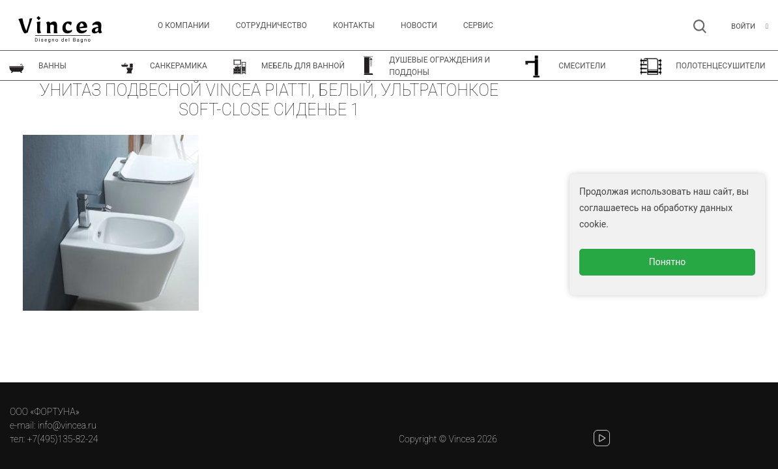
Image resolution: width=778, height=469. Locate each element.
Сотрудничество (271, 25)
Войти (743, 26)
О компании (184, 25)
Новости (419, 25)
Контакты (354, 25)
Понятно (667, 262)
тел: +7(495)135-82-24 (54, 439)
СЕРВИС (478, 25)
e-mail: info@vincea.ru (53, 425)
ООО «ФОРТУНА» (44, 411)
